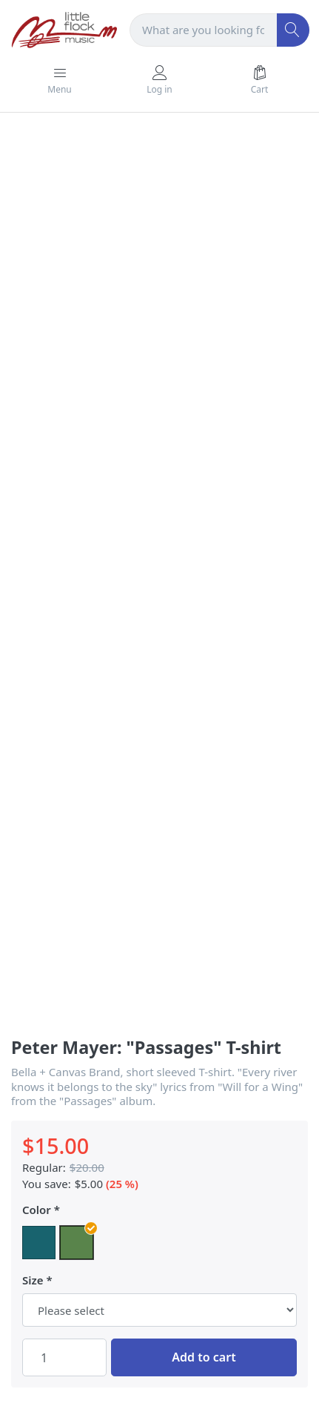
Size (33, 1280)
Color (36, 1210)
